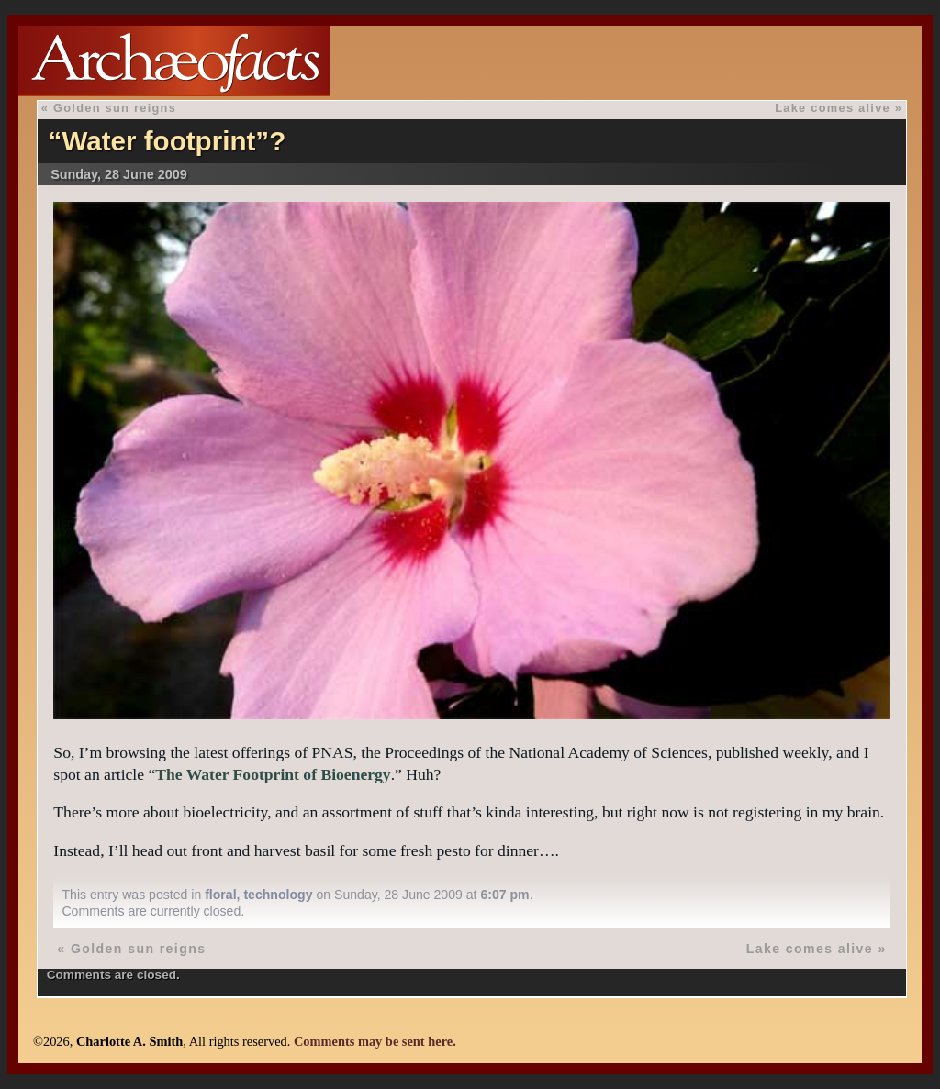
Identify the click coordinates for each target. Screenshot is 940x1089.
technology (277, 894)
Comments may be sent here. (375, 1041)
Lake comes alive (832, 108)
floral (220, 894)
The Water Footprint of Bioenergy (272, 774)
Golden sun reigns (114, 108)
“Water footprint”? (167, 141)
